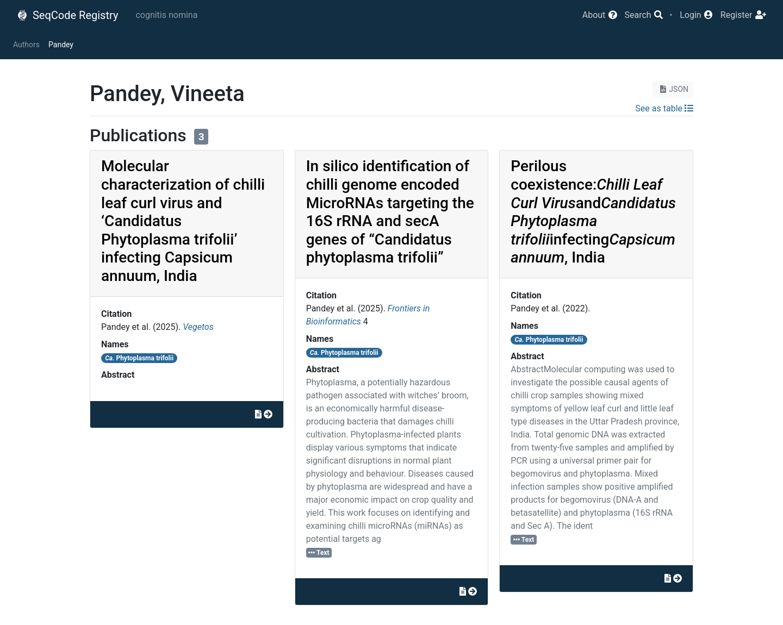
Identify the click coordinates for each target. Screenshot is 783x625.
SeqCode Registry (67, 15)
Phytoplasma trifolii (139, 358)
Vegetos (198, 327)
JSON (672, 89)
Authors (26, 44)
